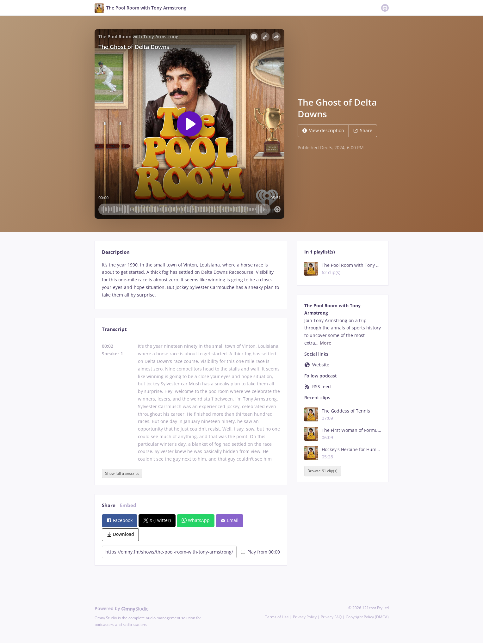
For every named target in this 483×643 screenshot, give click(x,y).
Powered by (122, 608)
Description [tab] (116, 252)
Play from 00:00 (260, 552)
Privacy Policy (305, 617)
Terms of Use (277, 617)
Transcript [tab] (114, 329)
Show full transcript (122, 473)
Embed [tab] (128, 505)
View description (323, 130)
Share (362, 130)
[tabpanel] (191, 280)
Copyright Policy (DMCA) (367, 617)
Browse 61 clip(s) (322, 471)
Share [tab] (108, 505)
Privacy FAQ (331, 617)
